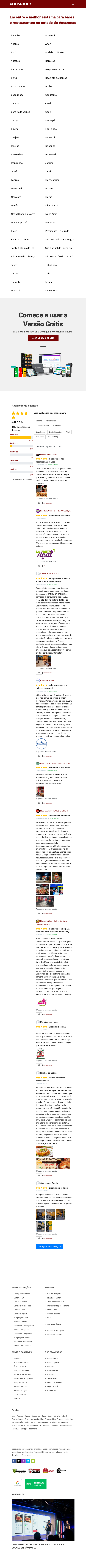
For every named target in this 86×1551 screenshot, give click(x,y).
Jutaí (48, 171)
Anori (48, 43)
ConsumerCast (20, 1394)
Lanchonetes (52, 1370)
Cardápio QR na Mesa (22, 1305)
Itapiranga (17, 162)
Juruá (14, 171)
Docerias (50, 1374)
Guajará (15, 137)
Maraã (48, 196)
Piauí (52, 1422)
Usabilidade (40, 432)
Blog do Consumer (21, 1370)
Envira (14, 128)
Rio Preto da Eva (20, 239)
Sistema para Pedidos (22, 1345)
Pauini (14, 231)
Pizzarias (50, 1366)
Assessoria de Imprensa (23, 1378)
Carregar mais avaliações (49, 1246)
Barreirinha (17, 69)
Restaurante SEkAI (48, 454)
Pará (20, 1422)
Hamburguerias (53, 1362)
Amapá (27, 1416)
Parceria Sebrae (20, 1386)
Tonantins (16, 282)
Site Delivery (53, 437)
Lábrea (15, 179)
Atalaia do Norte (54, 52)
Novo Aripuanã (19, 222)
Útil (39, 503)
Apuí (13, 52)
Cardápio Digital (20, 1313)
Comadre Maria (47, 680)
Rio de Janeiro (61, 1422)
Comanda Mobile (42, 425)
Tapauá (15, 273)
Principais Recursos (22, 1293)
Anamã (15, 43)
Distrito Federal (60, 1416)
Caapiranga (17, 94)
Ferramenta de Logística (24, 1325)
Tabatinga (51, 265)
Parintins (50, 222)
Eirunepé (50, 120)
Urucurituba (51, 290)
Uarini (48, 282)
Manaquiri (16, 188)
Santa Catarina (66, 1425)
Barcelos (50, 60)
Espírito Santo (17, 1419)
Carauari (15, 103)
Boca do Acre (18, 86)
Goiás (27, 1419)
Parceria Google (20, 1390)
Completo (57, 425)
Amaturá (50, 35)
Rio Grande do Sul (34, 1425)
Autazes (15, 60)
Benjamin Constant (55, 69)
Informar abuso (47, 503)
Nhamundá (51, 205)
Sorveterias (52, 1378)
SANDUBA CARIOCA (49, 573)
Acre (13, 1416)
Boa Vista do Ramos (56, 77)
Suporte (39, 421)
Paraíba (26, 1422)
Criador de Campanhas (23, 1333)
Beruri (14, 77)
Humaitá (50, 137)
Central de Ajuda (54, 1293)
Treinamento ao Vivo (55, 1301)
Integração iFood (21, 1317)
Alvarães (15, 35)
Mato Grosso (45, 1419)
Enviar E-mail (52, 1309)
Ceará (50, 1416)
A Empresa (18, 1358)
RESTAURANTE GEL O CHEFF (54, 811)
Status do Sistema (54, 1334)
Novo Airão (51, 213)
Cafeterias (51, 1390)
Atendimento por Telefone (58, 1305)
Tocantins (33, 1428)
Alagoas (20, 1416)
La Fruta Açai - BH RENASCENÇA (55, 511)
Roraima (55, 1425)
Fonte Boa (51, 128)
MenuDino (40, 437)
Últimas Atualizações (55, 1330)
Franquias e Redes (54, 1382)
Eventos (17, 1398)
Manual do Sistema (54, 1298)
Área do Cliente (20, 1366)
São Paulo (16, 1428)
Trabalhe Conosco (21, 1362)
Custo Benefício (55, 432)
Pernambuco (43, 1422)
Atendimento (51, 421)
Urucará (15, 290)
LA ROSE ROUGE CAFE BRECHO (55, 763)
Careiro (49, 103)
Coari (48, 111)
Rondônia (46, 1425)
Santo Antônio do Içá (22, 248)
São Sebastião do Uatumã (59, 256)
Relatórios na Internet (23, 1341)
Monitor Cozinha (20, 1321)
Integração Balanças (22, 1337)
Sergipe (24, 1428)
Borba (48, 86)
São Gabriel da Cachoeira (59, 248)
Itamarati (50, 154)
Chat (49, 1317)
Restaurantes (53, 1358)
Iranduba (50, 145)
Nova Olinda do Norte (23, 213)
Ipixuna (15, 145)
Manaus (49, 188)
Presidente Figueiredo (57, 231)
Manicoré (16, 196)
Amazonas (36, 1416)
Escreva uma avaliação (22, 479)
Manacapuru (52, 179)
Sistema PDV (19, 1298)
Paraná (33, 1422)
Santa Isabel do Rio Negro (59, 239)
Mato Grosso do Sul (60, 1419)
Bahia (43, 1416)
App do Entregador (21, 1329)
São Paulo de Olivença (23, 256)
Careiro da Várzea (20, 111)
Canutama (51, 94)
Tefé (47, 273)
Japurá (49, 162)
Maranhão (35, 1419)
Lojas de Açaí (52, 1386)
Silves (14, 265)
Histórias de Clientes (22, 1374)
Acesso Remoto (53, 1313)
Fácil (68, 432)
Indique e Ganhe (20, 1382)
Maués (14, 205)
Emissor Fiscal (19, 1309)
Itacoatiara (17, 154)
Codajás (15, 120)
